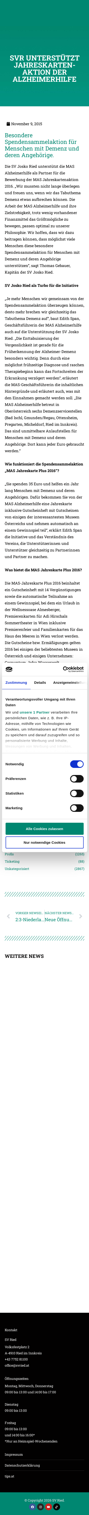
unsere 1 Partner (35, 712)
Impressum (14, 1454)
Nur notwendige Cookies (45, 842)
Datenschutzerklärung (22, 1465)
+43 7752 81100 (16, 1359)
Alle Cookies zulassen (44, 829)
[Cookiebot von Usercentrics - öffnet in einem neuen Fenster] (63, 669)
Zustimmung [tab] (16, 682)
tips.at (9, 1476)
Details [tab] (40, 682)
